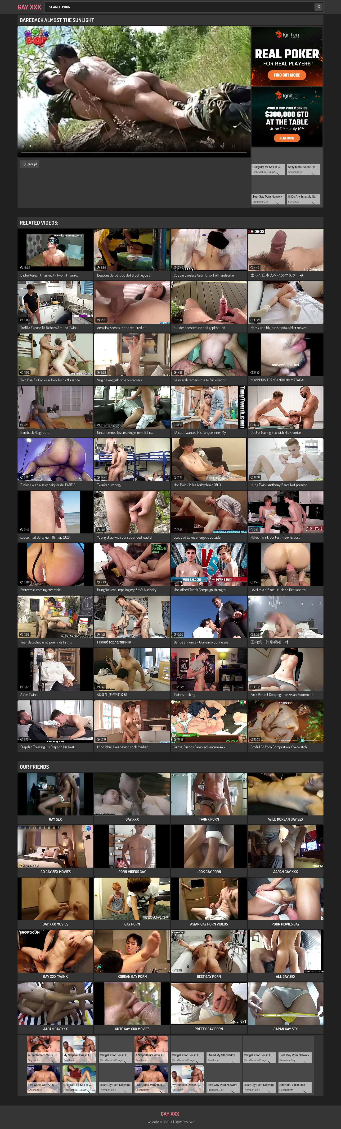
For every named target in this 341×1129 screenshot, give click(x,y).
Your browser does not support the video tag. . (134, 91)
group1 (32, 164)
